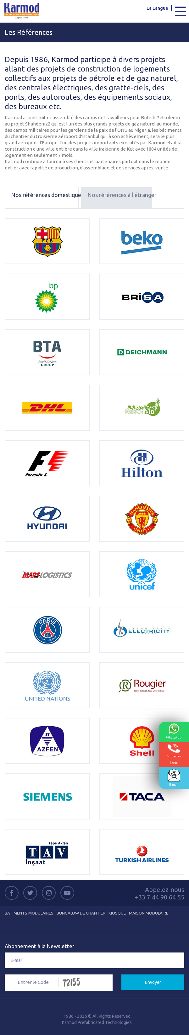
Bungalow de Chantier (81, 913)
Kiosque (117, 913)
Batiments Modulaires (29, 913)
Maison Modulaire (148, 913)
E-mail (174, 777)
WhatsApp (174, 731)
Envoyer (153, 982)
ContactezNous (173, 754)
